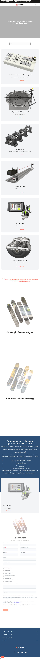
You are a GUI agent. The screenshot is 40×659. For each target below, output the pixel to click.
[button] (0, 657)
